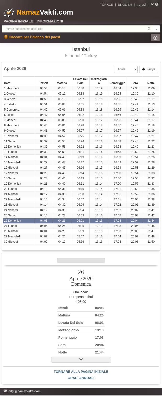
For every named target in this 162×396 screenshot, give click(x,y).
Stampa (149, 69)
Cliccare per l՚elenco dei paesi (32, 37)
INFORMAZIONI (50, 21)
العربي (141, 4)
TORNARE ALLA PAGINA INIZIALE (81, 372)
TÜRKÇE (106, 4)
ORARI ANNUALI (81, 378)
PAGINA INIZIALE (18, 21)
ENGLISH (125, 4)
